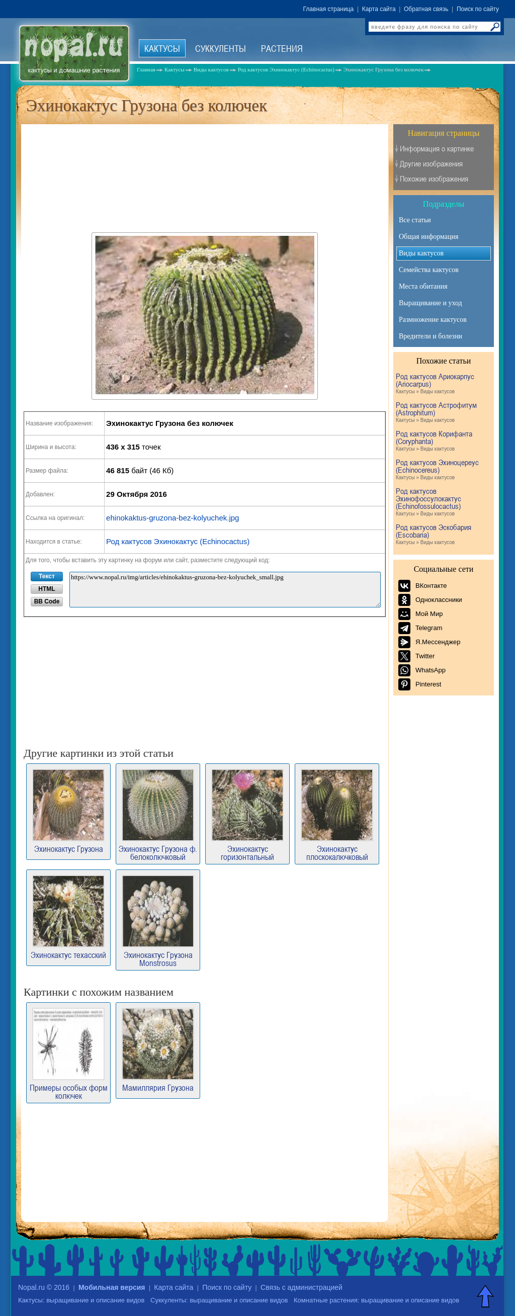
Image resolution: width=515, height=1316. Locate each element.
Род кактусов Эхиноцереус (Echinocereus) (442, 470)
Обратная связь (426, 9)
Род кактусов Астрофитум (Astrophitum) (442, 412)
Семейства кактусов (429, 270)
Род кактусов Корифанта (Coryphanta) (442, 441)
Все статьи (415, 220)
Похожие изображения (434, 179)
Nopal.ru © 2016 (43, 1287)
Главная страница (328, 9)
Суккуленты (220, 48)
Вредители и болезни (430, 336)
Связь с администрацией (301, 1287)
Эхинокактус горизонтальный (247, 815)
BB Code (47, 601)
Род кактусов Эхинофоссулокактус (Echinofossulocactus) (442, 502)
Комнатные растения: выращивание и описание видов (376, 1300)
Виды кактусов (421, 253)
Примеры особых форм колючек (69, 1054)
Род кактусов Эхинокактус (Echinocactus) (177, 541)
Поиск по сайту (478, 9)
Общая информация (428, 236)
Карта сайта (379, 9)
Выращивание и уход (430, 303)
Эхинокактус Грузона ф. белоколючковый (158, 815)
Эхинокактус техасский (68, 917)
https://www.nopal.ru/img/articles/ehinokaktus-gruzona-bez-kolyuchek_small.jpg (225, 589)
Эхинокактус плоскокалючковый (337, 815)
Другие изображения (431, 163)
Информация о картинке (437, 148)
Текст (47, 576)
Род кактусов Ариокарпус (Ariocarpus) (442, 384)
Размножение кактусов (433, 319)
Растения (282, 48)
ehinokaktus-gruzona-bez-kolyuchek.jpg (172, 517)
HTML (46, 588)
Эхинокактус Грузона (68, 811)
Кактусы (162, 48)
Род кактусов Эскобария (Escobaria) (442, 534)
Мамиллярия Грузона (158, 1050)
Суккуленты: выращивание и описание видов (219, 1300)
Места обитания (423, 286)
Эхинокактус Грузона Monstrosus (158, 921)
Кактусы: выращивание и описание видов (81, 1300)
